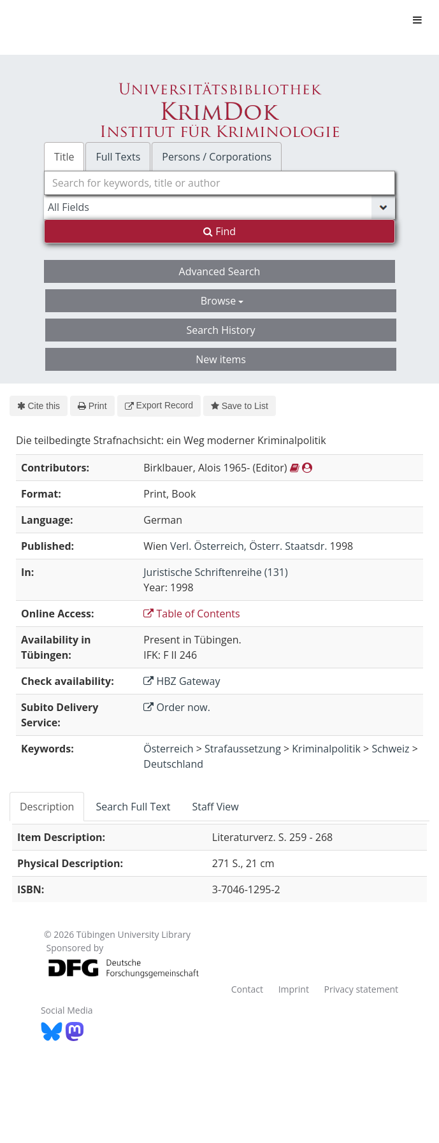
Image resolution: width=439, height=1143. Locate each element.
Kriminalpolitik (326, 749)
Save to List (239, 406)
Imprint (293, 989)
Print (92, 406)
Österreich (168, 749)
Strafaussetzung (243, 749)
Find (219, 231)
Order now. (176, 707)
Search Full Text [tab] (133, 807)
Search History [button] (220, 330)
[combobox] (219, 183)
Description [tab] (47, 807)
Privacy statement (361, 989)
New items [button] (221, 359)
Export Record (159, 405)
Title (64, 157)
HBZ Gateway (181, 681)
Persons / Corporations (216, 157)
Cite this (38, 406)
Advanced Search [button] (220, 271)
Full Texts (118, 157)
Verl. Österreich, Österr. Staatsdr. (248, 546)
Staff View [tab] (215, 807)
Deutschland (173, 764)
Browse (222, 301)
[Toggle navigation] (417, 20)
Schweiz (390, 749)
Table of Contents (191, 614)
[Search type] (219, 207)
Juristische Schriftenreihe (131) (215, 572)
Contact (247, 989)
